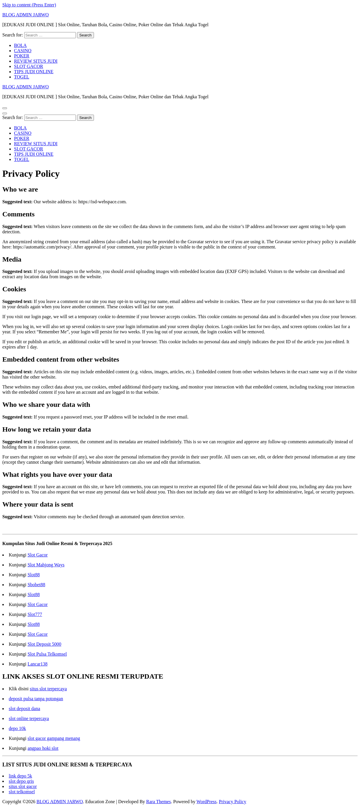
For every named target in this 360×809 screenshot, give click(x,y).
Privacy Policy (232, 801)
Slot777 (34, 614)
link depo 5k (20, 775)
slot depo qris (21, 781)
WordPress (206, 801)
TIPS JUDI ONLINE (33, 71)
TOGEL (21, 76)
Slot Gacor (37, 554)
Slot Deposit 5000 (44, 644)
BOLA (20, 45)
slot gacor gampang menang (53, 738)
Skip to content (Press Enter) (29, 4)
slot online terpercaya (29, 718)
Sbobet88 (36, 584)
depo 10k (17, 728)
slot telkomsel (22, 791)
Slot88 (33, 574)
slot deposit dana (24, 708)
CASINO (23, 50)
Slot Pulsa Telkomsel (47, 654)
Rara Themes (158, 801)
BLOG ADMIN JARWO (25, 14)
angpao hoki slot (42, 748)
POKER (21, 55)
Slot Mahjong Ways (45, 564)
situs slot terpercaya (48, 688)
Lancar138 (37, 663)
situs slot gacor (23, 786)
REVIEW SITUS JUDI (35, 61)
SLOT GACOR (28, 66)
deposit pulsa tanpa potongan (36, 698)
